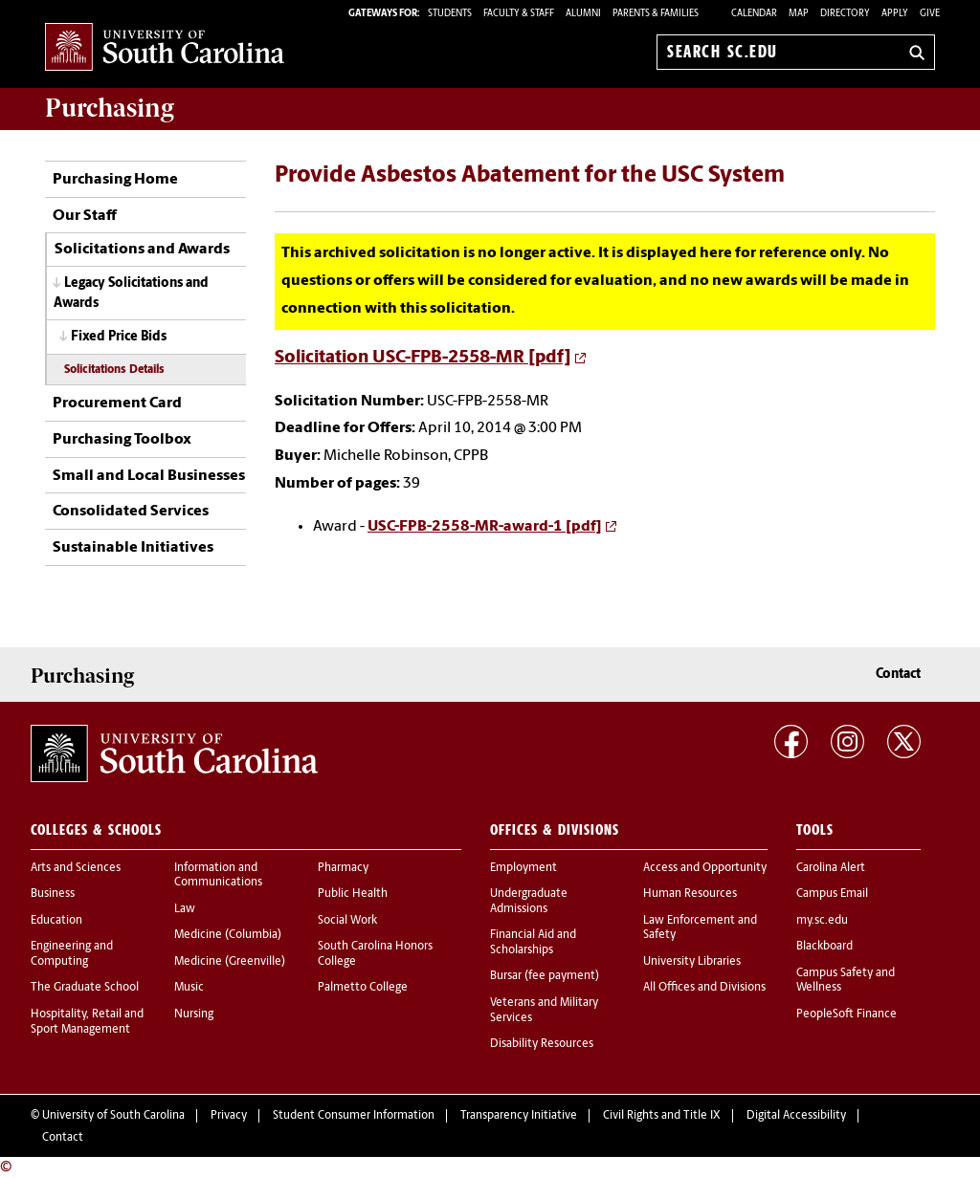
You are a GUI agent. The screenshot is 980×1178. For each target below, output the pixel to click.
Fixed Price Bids (119, 337)
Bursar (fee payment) (544, 976)
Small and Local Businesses (149, 476)
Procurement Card (117, 403)
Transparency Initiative (518, 1116)
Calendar (754, 14)
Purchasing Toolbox (122, 439)
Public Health (353, 894)
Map (799, 14)
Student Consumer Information (353, 1116)
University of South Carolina (113, 1116)
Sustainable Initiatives (133, 548)
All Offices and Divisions (704, 987)
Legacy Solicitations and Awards (131, 293)
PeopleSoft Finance (846, 1014)
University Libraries (692, 962)
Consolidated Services (131, 511)
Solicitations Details (114, 370)
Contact (898, 674)
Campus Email (832, 894)
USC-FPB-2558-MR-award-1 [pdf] (485, 526)
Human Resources (690, 894)
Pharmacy (343, 868)
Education (56, 921)
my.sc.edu (822, 921)
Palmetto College (363, 987)
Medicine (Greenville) (229, 962)
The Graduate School (85, 987)
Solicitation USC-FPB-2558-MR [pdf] (423, 358)
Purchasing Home (115, 179)
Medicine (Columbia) (227, 935)
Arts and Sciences (76, 868)
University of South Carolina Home (164, 48)
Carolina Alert (830, 868)
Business (53, 894)
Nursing (193, 1014)
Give (930, 14)
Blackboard (824, 946)
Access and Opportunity (705, 868)
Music (189, 987)
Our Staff (85, 216)
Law (184, 909)
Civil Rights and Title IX (662, 1116)
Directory (845, 14)
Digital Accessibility (796, 1116)
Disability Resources (541, 1044)
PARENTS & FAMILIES (655, 14)
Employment (523, 868)
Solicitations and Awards (142, 249)
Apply (894, 14)
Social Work (347, 921)
